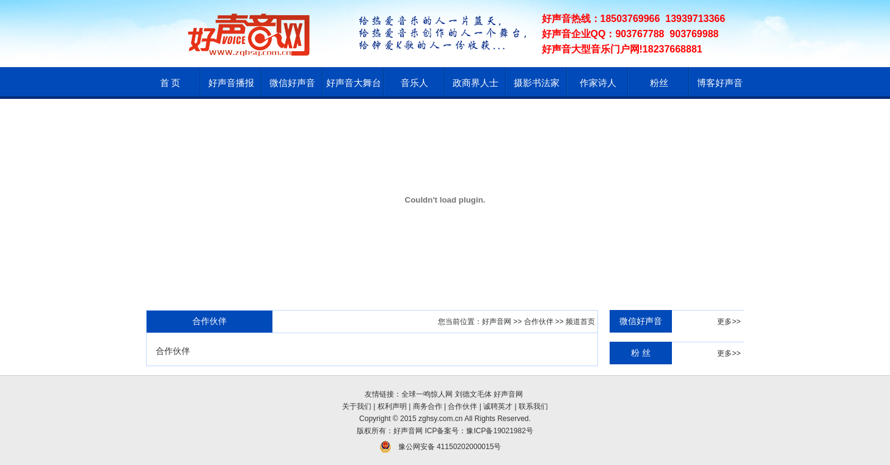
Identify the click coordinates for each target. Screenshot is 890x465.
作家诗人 (598, 83)
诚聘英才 (497, 406)
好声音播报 (231, 83)
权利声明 (392, 406)
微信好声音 (292, 83)
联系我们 (533, 406)
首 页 (170, 83)
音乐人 (414, 83)
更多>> (728, 321)
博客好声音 (720, 83)
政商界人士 (475, 83)
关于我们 (356, 406)
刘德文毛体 (473, 394)
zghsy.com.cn (440, 418)
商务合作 (427, 406)
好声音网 (496, 321)
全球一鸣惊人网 (427, 394)
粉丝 (659, 83)
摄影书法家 (537, 83)
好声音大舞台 (353, 83)
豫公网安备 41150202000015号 (450, 446)
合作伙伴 (538, 321)
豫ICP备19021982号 (499, 431)
